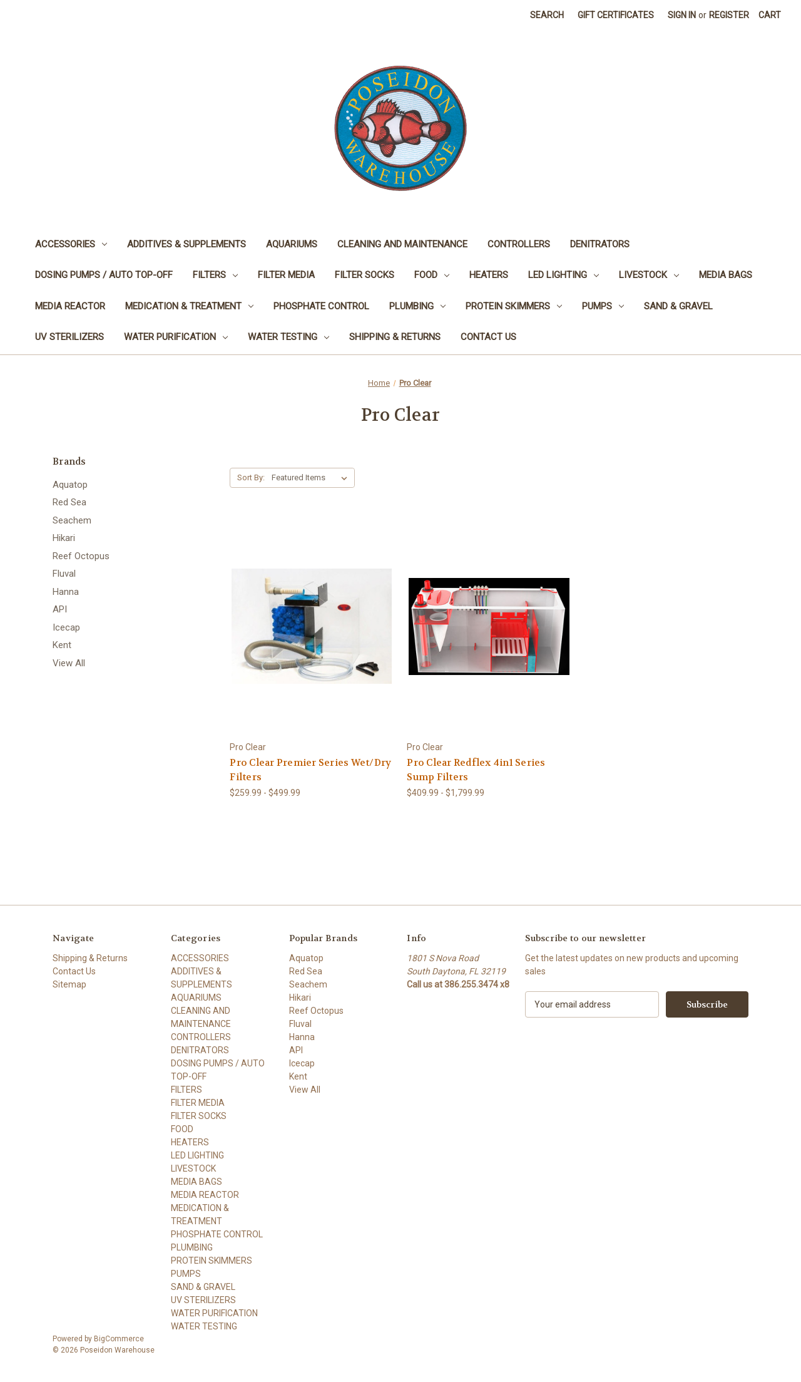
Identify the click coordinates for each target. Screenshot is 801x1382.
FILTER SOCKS (364, 275)
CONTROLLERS (518, 244)
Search (547, 15)
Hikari (64, 538)
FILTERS (215, 275)
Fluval (64, 573)
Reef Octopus (81, 556)
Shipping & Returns (395, 337)
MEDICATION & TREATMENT (189, 306)
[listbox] (312, 477)
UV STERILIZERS (69, 337)
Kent (62, 645)
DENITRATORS (600, 244)
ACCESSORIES (71, 244)
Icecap (66, 627)
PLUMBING (417, 306)
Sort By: (251, 477)
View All (69, 663)
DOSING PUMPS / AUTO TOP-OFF (104, 275)
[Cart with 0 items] (770, 15)
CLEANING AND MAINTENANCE (402, 244)
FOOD (431, 275)
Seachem (72, 520)
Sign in (682, 15)
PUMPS (603, 306)
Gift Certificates (616, 15)
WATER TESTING (288, 337)
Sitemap (69, 984)
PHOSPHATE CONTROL (321, 306)
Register (729, 15)
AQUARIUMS (291, 244)
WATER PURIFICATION (176, 337)
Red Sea (69, 502)
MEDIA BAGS (725, 275)
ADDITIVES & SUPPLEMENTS (186, 244)
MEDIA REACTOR (70, 306)
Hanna (66, 591)
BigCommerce (119, 1338)
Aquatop (70, 484)
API (60, 609)
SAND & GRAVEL (678, 306)
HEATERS (488, 275)
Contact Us (488, 337)
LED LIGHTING (563, 275)
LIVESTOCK (649, 275)
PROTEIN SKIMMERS (514, 306)
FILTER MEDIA (286, 275)
